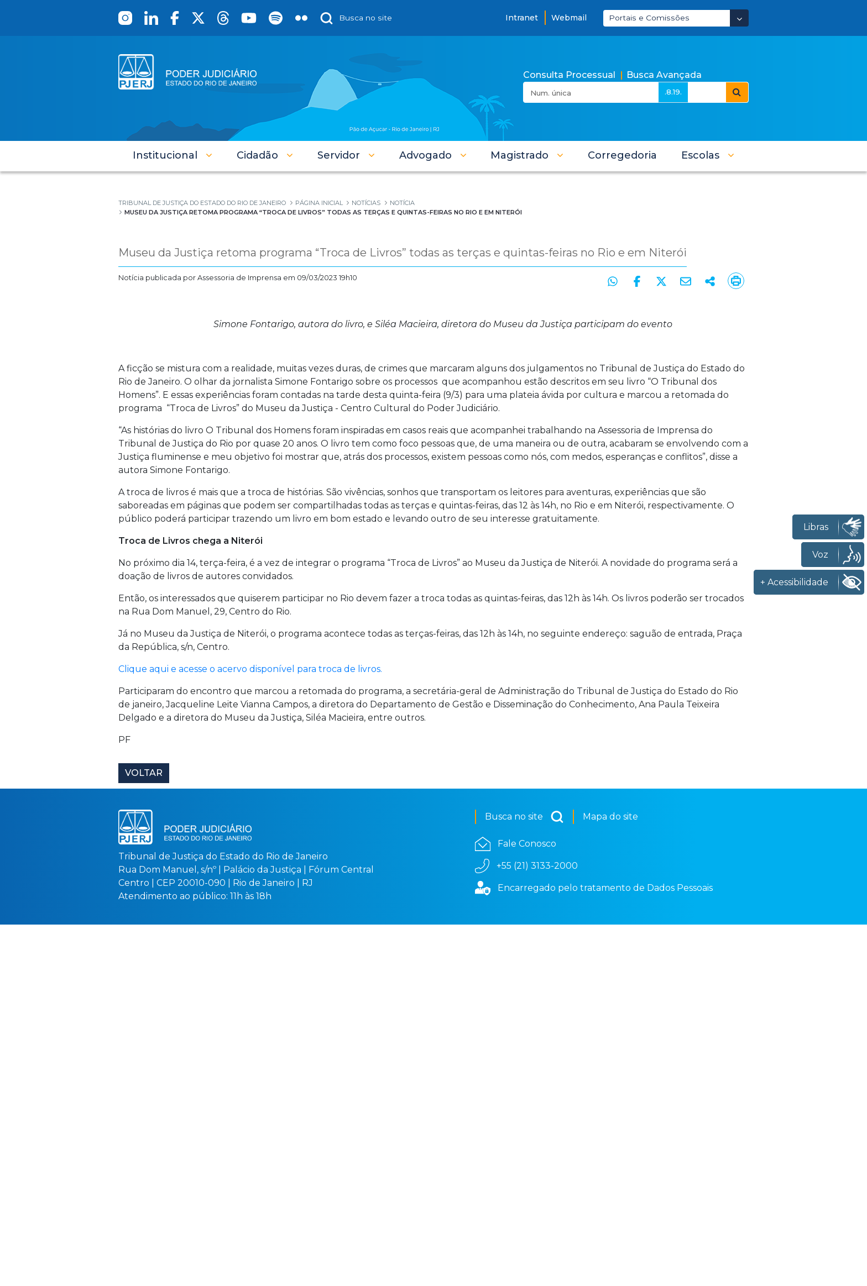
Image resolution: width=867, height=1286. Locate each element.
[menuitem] (622, 155)
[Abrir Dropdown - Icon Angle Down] (739, 18)
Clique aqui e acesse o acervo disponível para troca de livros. (251, 1030)
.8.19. (673, 91)
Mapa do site (610, 1178)
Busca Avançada (664, 75)
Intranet (521, 17)
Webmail (569, 17)
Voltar (144, 1134)
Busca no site (524, 1179)
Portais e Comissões (649, 17)
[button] (172, 155)
